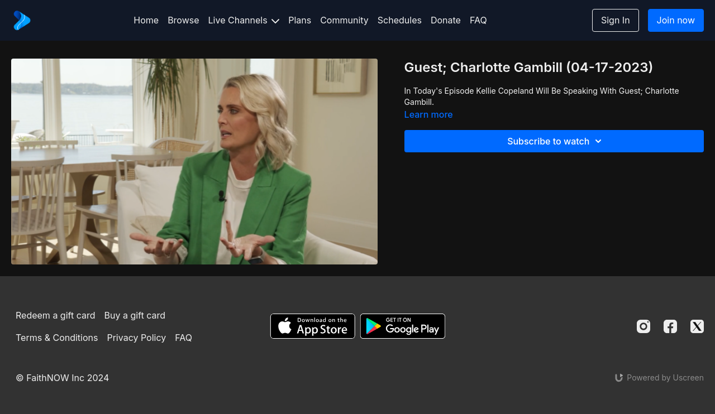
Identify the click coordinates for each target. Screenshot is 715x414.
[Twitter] (697, 326)
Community (344, 20)
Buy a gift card (135, 315)
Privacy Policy (136, 337)
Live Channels (244, 20)
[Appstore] (312, 326)
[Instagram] (643, 326)
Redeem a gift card (55, 315)
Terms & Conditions (57, 337)
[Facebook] (670, 326)
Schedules (400, 20)
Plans (299, 20)
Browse (183, 20)
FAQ (478, 20)
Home (146, 20)
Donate (446, 20)
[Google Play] (403, 326)
